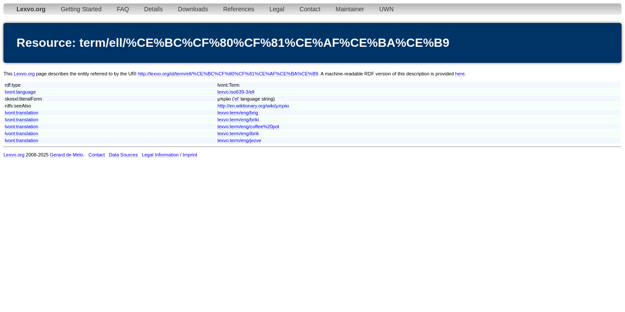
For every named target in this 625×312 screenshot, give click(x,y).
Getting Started (81, 9)
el (236, 98)
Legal (277, 9)
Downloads (193, 9)
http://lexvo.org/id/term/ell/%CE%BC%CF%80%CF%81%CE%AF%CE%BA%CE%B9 (228, 73)
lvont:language (20, 91)
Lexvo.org (24, 73)
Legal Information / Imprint (169, 154)
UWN (386, 9)
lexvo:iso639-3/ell (235, 91)
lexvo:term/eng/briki (238, 119)
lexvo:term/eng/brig (237, 112)
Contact (309, 9)
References (238, 9)
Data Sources (123, 154)
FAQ (123, 9)
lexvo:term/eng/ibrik (238, 133)
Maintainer (350, 9)
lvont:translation (21, 112)
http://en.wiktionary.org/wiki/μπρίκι (253, 105)
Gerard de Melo (66, 154)
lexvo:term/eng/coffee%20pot (248, 126)
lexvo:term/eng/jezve (239, 140)
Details (153, 9)
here (460, 73)
